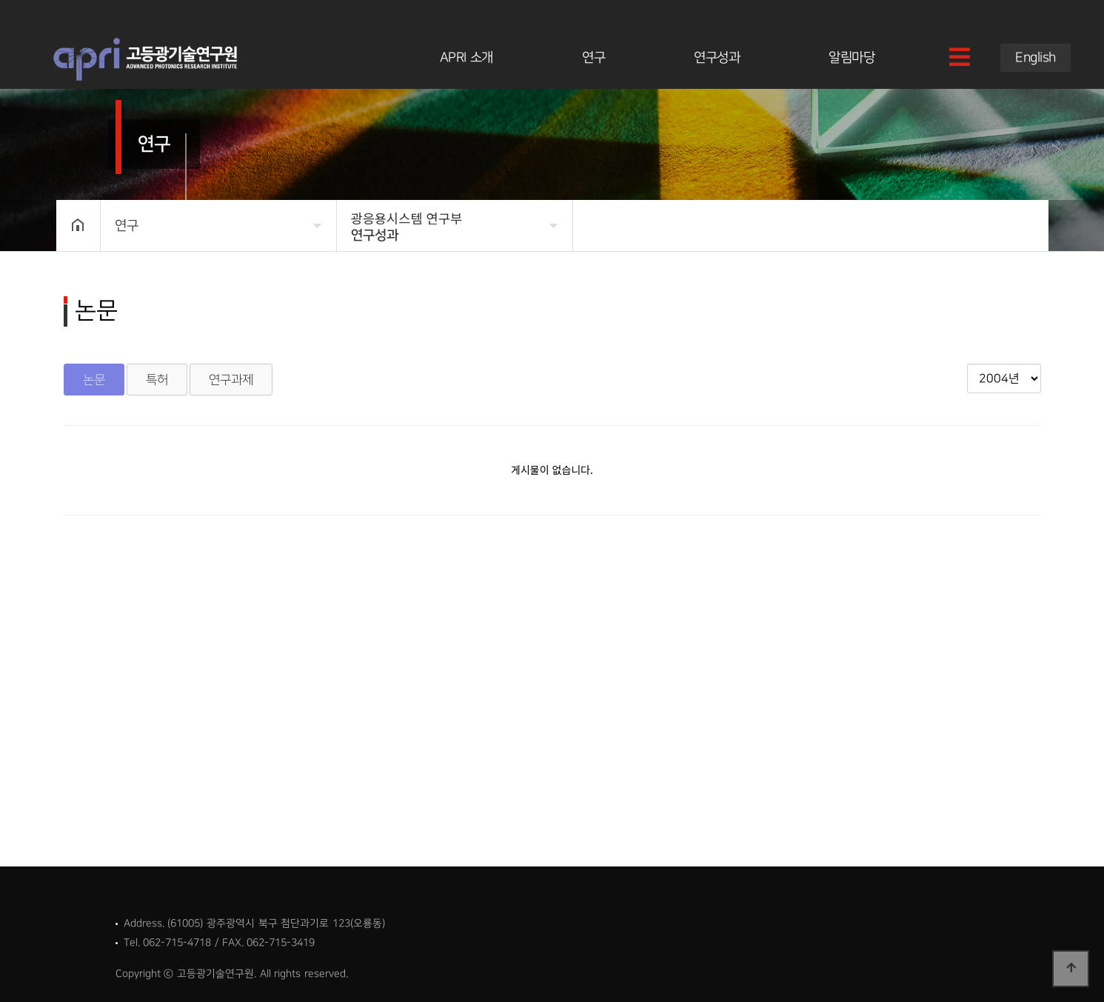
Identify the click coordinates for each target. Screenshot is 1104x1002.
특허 (157, 380)
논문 (94, 380)
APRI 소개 (466, 57)
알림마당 (851, 57)
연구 (593, 57)
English (1035, 57)
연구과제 (231, 380)
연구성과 (717, 57)
